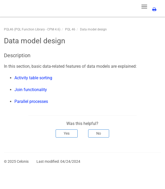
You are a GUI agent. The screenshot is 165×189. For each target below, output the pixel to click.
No (98, 133)
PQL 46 (70, 29)
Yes (67, 133)
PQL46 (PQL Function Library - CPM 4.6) (32, 29)
